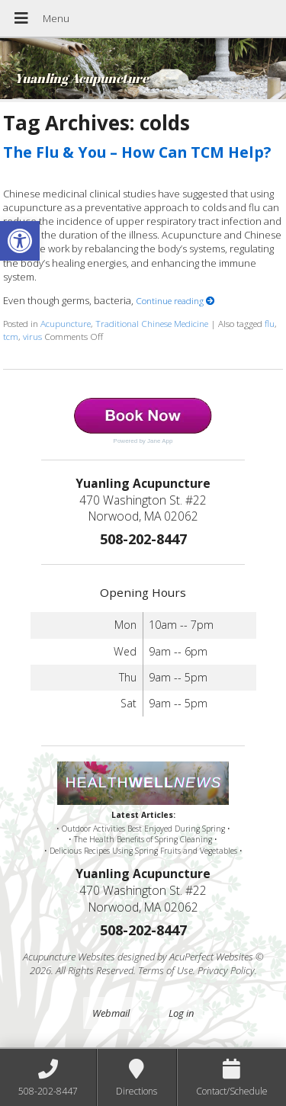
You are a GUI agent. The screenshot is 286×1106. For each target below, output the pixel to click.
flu (270, 323)
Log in (181, 1013)
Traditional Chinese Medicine (151, 323)
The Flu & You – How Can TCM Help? (137, 152)
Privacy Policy (226, 970)
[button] (20, 241)
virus (32, 336)
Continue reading (175, 300)
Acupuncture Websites (69, 956)
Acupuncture (65, 323)
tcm (10, 336)
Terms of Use (165, 970)
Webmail (111, 1013)
